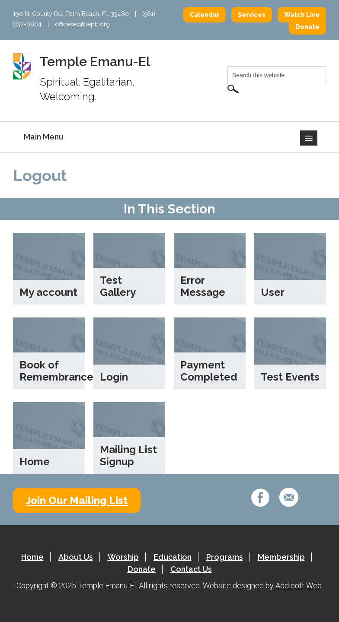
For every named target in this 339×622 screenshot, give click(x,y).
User (273, 292)
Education (173, 557)
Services (251, 14)
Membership (281, 557)
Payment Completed (208, 371)
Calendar (204, 14)
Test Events (290, 377)
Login (114, 377)
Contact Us (191, 569)
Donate (307, 26)
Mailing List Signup (128, 455)
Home (34, 461)
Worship (123, 557)
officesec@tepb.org (82, 24)
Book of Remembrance (56, 371)
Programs (224, 557)
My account (48, 292)
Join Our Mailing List (77, 500)
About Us (75, 557)
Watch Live (302, 14)
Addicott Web (298, 585)
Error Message (202, 286)
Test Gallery (118, 286)
